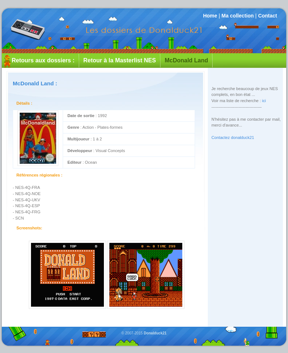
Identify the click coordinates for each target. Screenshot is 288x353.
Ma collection (237, 16)
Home (210, 16)
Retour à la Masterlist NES (119, 60)
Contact (267, 16)
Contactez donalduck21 (232, 137)
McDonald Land (186, 60)
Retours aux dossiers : (43, 60)
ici (264, 100)
